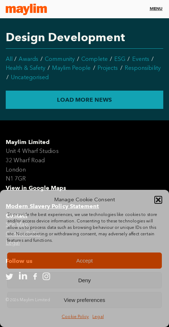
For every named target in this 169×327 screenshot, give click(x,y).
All (9, 59)
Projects (107, 67)
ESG (119, 59)
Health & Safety (25, 67)
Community (60, 59)
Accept (84, 261)
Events (140, 59)
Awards (28, 59)
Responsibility (143, 67)
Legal (97, 316)
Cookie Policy (75, 316)
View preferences (84, 300)
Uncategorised (30, 77)
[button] (158, 199)
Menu (156, 8)
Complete (94, 59)
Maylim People (71, 67)
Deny (84, 280)
